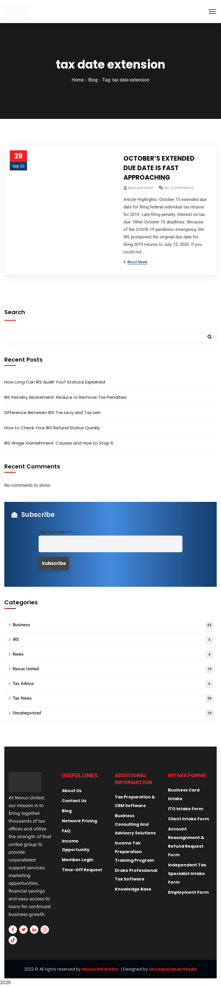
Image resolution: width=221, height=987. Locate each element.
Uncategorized (113, 713)
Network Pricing (79, 821)
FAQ (66, 831)
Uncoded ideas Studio (173, 969)
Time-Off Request (82, 870)
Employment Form (188, 892)
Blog (93, 80)
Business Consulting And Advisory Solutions (135, 824)
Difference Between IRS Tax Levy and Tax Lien (52, 412)
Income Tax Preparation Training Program (134, 851)
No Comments (179, 188)
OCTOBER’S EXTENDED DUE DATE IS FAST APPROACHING (159, 168)
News (113, 654)
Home (78, 80)
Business (113, 625)
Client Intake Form (188, 819)
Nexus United (113, 669)
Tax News (113, 699)
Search (14, 312)
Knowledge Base (133, 889)
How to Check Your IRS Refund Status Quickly (52, 428)
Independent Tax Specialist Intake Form (187, 873)
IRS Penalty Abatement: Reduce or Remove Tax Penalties (65, 397)
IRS (113, 640)
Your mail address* (55, 531)
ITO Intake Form (185, 809)
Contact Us (74, 801)
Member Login (77, 860)
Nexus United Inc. (101, 969)
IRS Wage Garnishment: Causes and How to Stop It (58, 443)
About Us (71, 791)
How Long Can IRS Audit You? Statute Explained (54, 382)
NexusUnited (140, 188)
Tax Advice (113, 684)
